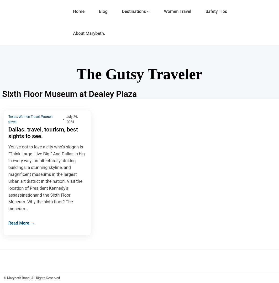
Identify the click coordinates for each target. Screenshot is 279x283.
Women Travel (29, 117)
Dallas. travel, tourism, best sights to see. (43, 133)
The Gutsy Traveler (139, 74)
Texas (12, 117)
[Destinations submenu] (148, 11)
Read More (18, 222)
